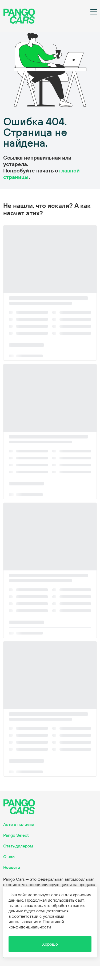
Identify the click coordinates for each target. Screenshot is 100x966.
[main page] (19, 22)
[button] (50, 944)
